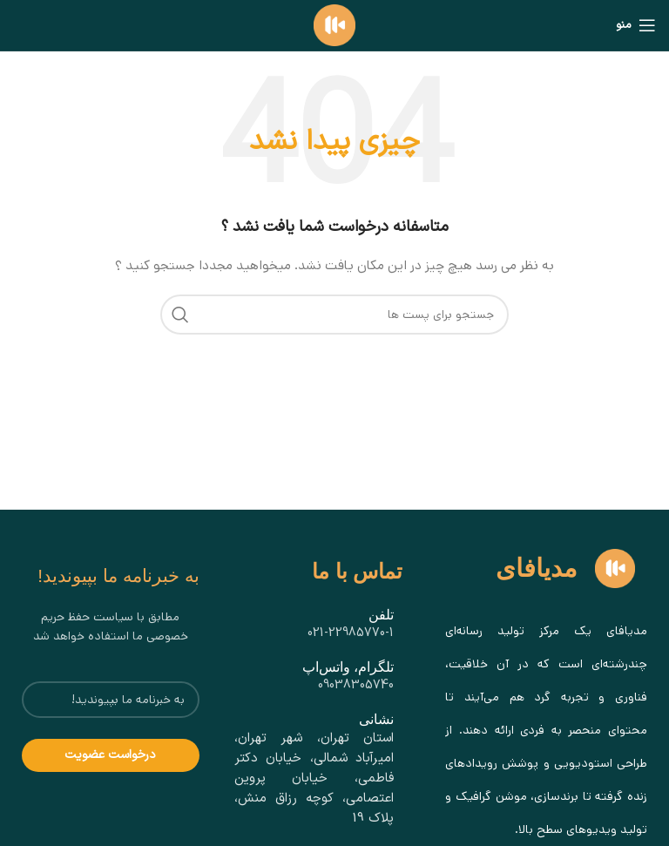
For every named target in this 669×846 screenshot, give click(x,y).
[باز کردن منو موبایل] (636, 25)
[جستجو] (334, 314)
